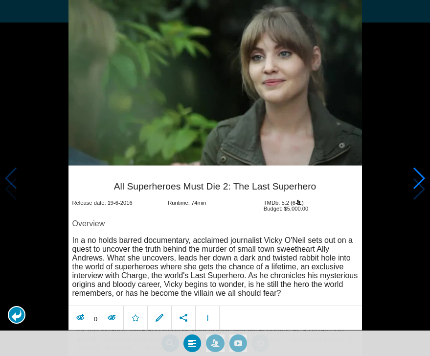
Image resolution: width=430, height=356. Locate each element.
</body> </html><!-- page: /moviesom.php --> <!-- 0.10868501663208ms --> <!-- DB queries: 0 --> (215, 178)
